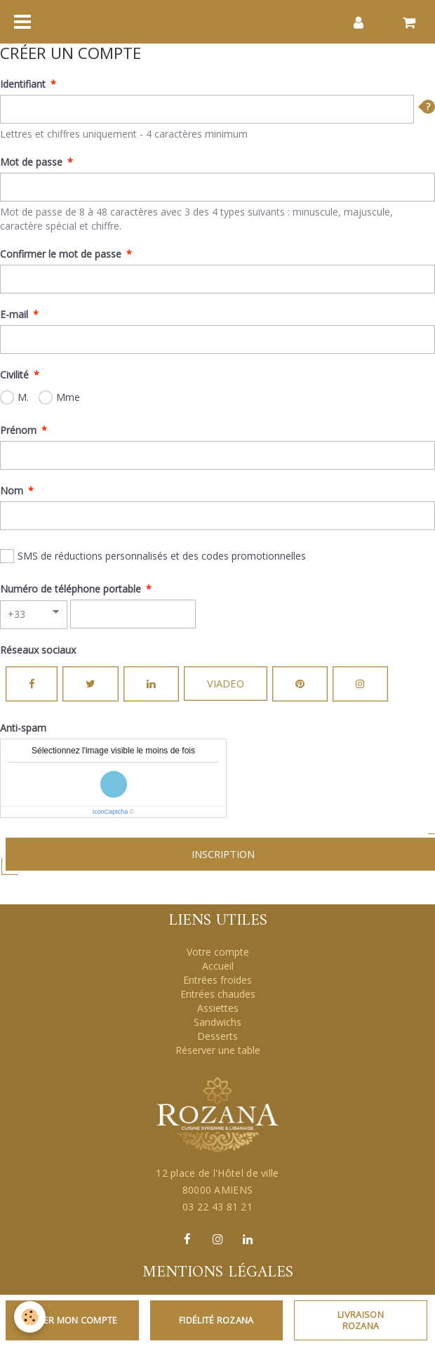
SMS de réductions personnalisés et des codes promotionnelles (153, 556)
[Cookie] (30, 1317)
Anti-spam (23, 727)
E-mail (14, 314)
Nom (11, 490)
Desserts (217, 1036)
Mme (59, 397)
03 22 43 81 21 (217, 1206)
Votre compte (218, 951)
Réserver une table (217, 1050)
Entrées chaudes (217, 994)
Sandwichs (217, 1022)
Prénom (18, 430)
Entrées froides (217, 980)
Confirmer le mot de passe (60, 253)
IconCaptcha (110, 811)
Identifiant (23, 84)
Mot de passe (31, 162)
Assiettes (218, 1008)
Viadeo (225, 683)
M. (14, 397)
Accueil (218, 965)
